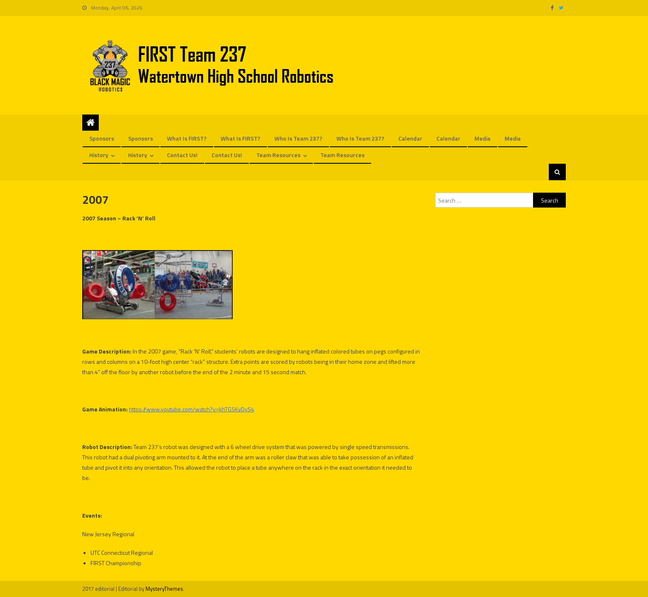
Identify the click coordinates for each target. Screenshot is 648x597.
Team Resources (278, 154)
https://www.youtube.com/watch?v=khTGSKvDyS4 (191, 409)
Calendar (410, 138)
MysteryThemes (164, 589)
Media (482, 138)
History (98, 154)
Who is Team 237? (298, 138)
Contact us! (182, 154)
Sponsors (101, 138)
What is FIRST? (187, 138)
